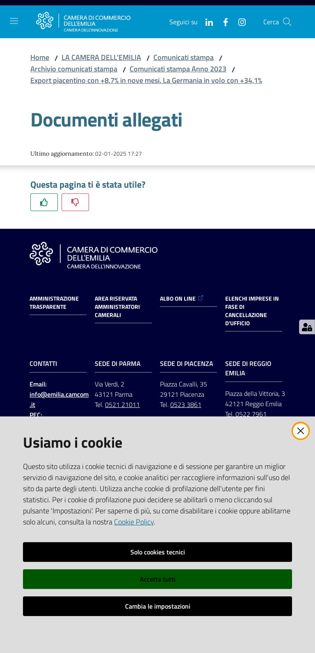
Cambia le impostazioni (157, 606)
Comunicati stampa (183, 57)
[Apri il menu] (14, 21)
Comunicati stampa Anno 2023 (178, 68)
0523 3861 (185, 404)
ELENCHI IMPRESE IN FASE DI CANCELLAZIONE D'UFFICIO (252, 310)
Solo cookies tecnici (157, 552)
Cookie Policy (134, 521)
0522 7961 (251, 414)
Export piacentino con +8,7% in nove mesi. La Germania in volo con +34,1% (146, 80)
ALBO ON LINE (182, 298)
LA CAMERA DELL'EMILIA (101, 57)
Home (39, 57)
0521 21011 (122, 404)
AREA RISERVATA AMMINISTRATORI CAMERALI (117, 306)
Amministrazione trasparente (54, 302)
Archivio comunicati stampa (73, 68)
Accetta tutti (158, 579)
